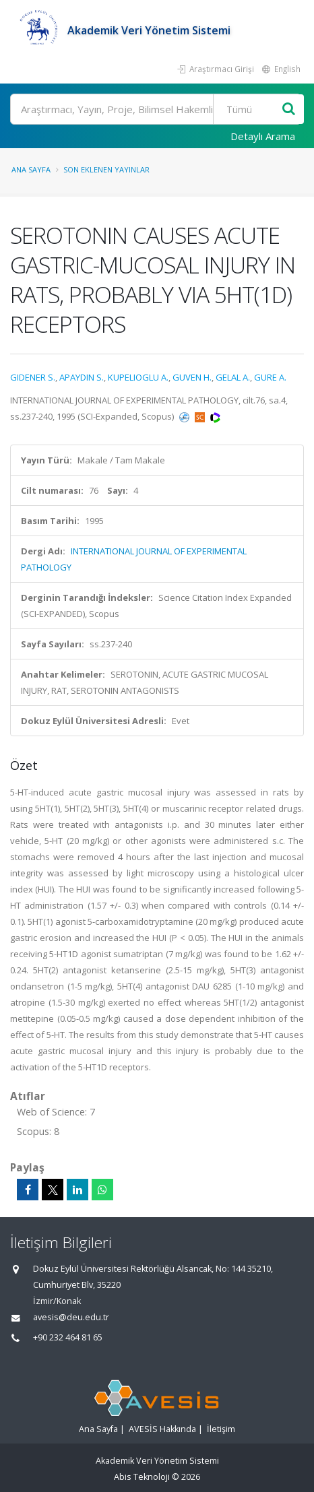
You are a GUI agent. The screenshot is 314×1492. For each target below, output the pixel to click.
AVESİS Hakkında (162, 1429)
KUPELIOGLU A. (138, 377)
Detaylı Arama (262, 136)
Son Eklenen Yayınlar (106, 169)
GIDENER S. (32, 377)
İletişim (221, 1429)
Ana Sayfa (31, 169)
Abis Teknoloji (142, 1477)
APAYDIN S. (81, 377)
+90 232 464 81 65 (67, 1337)
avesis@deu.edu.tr (71, 1317)
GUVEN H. (192, 377)
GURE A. (270, 377)
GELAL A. (233, 377)
